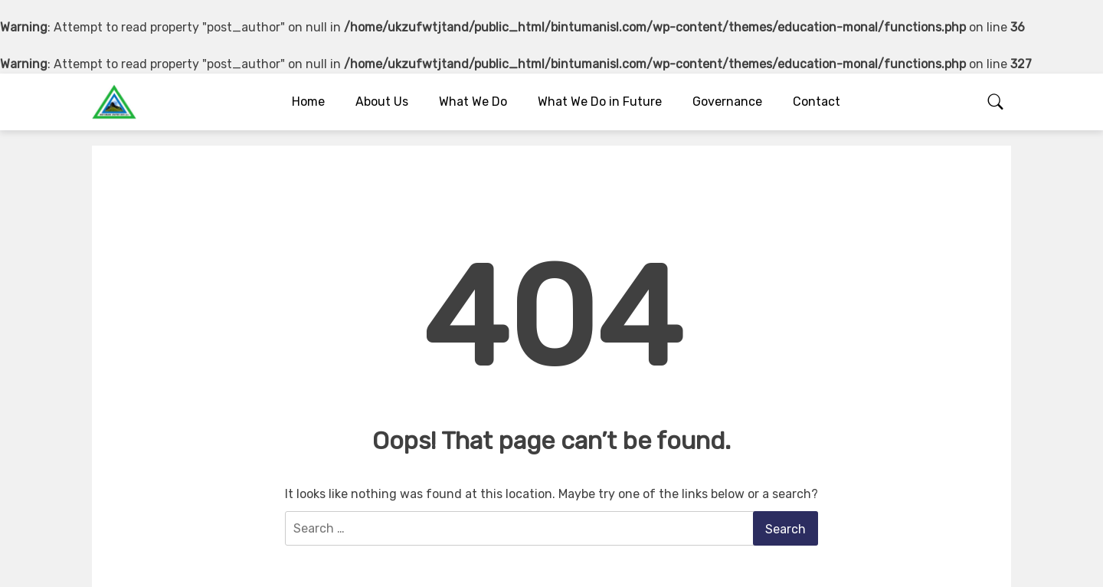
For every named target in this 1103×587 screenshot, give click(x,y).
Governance (727, 101)
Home (308, 101)
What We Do (473, 101)
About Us (381, 101)
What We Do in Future (600, 101)
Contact (816, 101)
